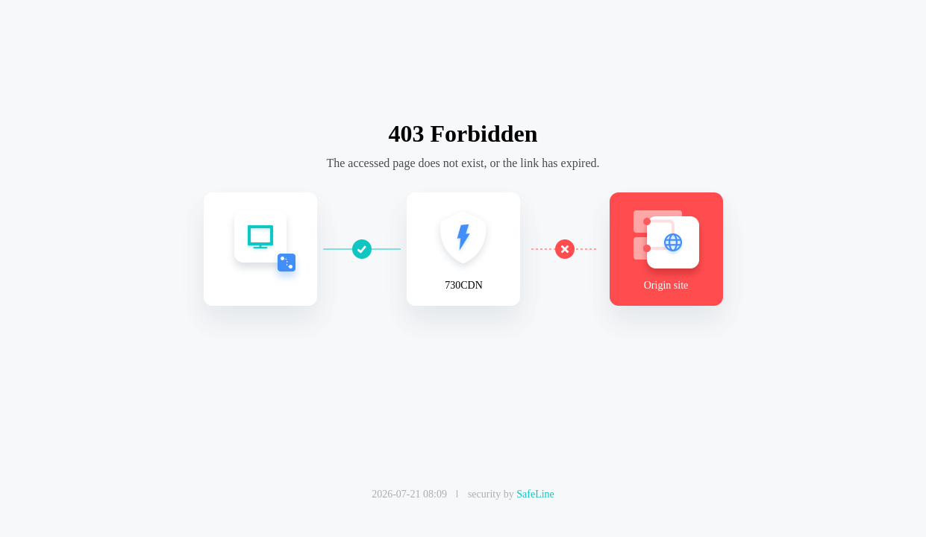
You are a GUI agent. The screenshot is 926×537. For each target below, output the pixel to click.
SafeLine (535, 494)
